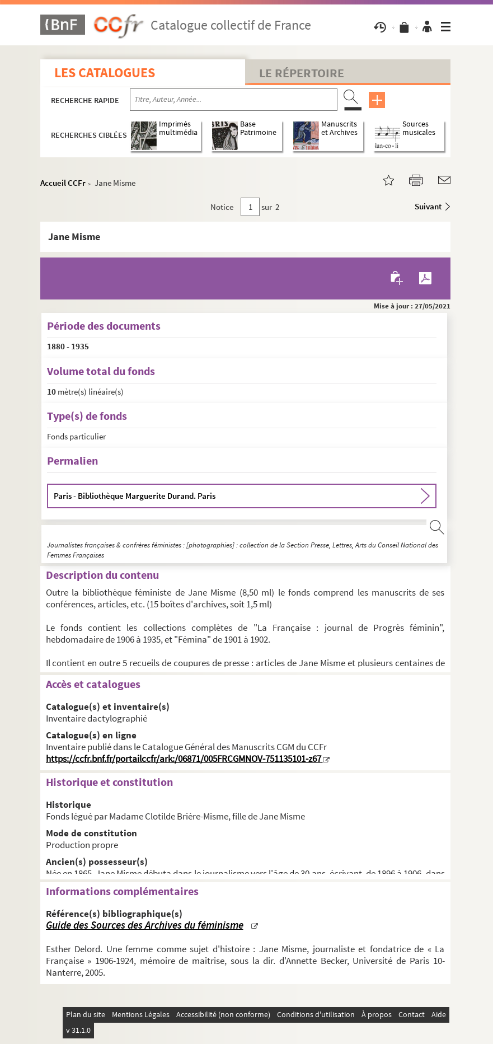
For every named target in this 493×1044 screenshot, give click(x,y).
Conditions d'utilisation (316, 1014)
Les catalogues (104, 72)
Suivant (428, 206)
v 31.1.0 (78, 1030)
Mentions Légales (141, 1014)
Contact (411, 1014)
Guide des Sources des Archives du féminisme (144, 925)
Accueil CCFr (63, 182)
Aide (438, 1014)
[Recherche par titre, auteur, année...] (233, 99)
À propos (376, 1014)
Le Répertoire (301, 73)
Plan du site (85, 1014)
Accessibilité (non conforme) (223, 1014)
